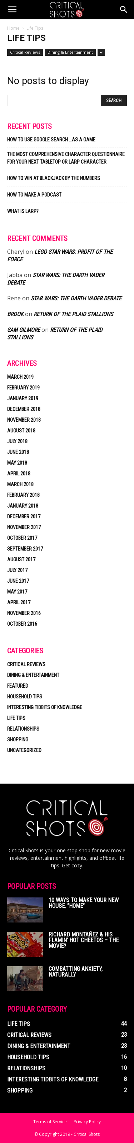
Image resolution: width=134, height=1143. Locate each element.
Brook (15, 314)
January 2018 (22, 506)
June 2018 (18, 452)
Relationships (23, 729)
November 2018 (24, 420)
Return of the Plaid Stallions (73, 314)
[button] (124, 9)
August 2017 (21, 559)
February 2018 (23, 495)
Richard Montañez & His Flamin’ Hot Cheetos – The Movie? (84, 940)
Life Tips (16, 718)
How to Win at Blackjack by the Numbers (53, 178)
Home (13, 28)
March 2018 (20, 484)
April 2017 (18, 602)
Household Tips (24, 696)
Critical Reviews (25, 52)
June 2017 (18, 581)
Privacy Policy (87, 1122)
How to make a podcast (34, 195)
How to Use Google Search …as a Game (51, 139)
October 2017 (22, 538)
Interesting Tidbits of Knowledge (44, 707)
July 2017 (17, 570)
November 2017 (24, 527)
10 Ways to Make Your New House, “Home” (84, 903)
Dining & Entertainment (70, 52)
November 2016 (24, 613)
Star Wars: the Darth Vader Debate (76, 298)
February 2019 (23, 388)
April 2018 (18, 473)
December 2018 (23, 409)
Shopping (17, 739)
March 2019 (20, 377)
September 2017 (25, 549)
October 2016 (22, 624)
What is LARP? (23, 211)
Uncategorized (24, 750)
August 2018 (21, 431)
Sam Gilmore (23, 329)
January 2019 (22, 398)
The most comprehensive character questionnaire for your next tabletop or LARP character (66, 158)
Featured (17, 686)
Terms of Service (50, 1122)
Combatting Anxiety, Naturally (76, 971)
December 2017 (23, 516)
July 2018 (17, 441)
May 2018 (17, 463)
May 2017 (17, 592)
